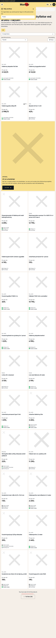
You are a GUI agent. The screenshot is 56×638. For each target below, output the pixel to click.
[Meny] (2, 4)
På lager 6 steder (6, 427)
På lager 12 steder (33, 348)
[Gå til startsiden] (24, 4)
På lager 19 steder (33, 79)
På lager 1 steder (33, 427)
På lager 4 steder (33, 309)
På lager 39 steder (6, 79)
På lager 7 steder (33, 388)
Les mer (8, 188)
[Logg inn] (50, 4)
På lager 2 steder (33, 547)
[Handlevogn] (53, 4)
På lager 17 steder (6, 119)
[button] (28, 34)
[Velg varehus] (47, 4)
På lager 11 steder (6, 309)
